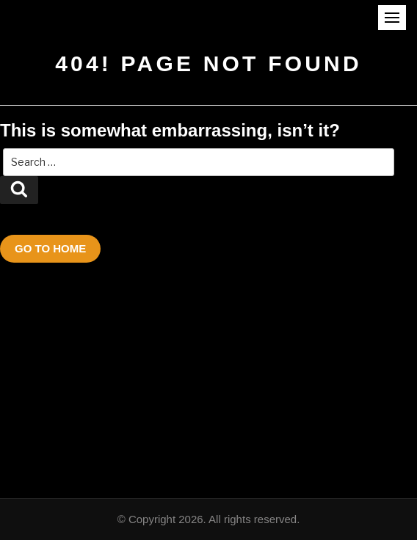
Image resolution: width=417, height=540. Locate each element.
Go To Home (50, 248)
